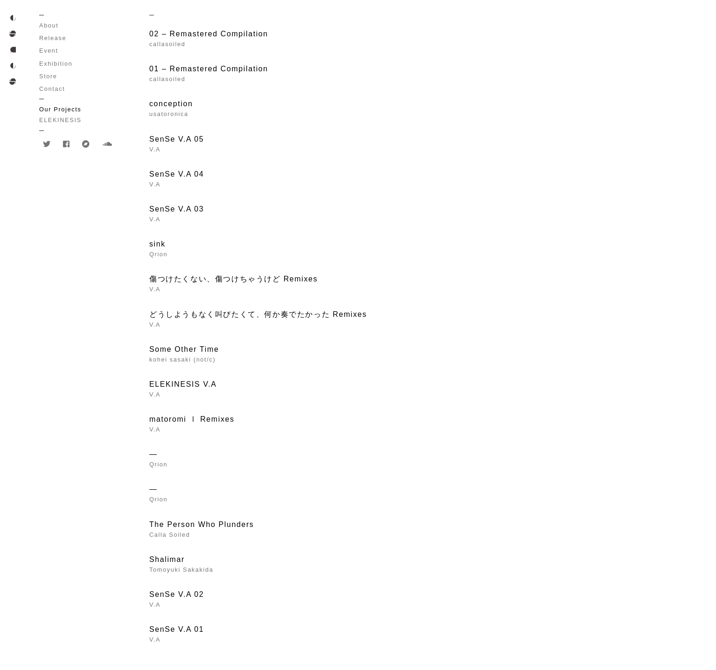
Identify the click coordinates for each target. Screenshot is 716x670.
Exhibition (56, 63)
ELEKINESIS (60, 119)
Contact (52, 88)
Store (48, 76)
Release (52, 37)
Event (48, 50)
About (48, 25)
